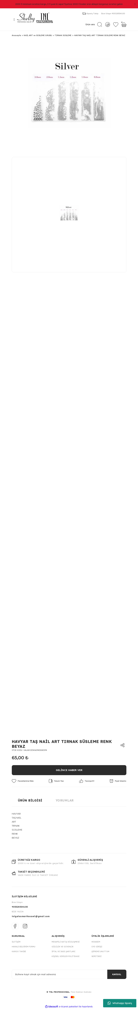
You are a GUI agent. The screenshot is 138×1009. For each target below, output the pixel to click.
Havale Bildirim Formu (23, 946)
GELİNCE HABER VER (69, 770)
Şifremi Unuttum (100, 951)
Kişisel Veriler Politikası (66, 956)
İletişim (16, 942)
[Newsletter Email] (69, 974)
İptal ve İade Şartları (63, 951)
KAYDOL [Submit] (116, 974)
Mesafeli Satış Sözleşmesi (66, 942)
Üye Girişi (97, 946)
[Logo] (37, 19)
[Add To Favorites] (23, 781)
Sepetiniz (97, 956)
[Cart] (124, 24)
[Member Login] (107, 24)
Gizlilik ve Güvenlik (63, 946)
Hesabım (96, 942)
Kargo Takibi (19, 951)
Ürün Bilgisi (30, 800)
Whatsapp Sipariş (120, 1003)
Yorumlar (65, 800)
